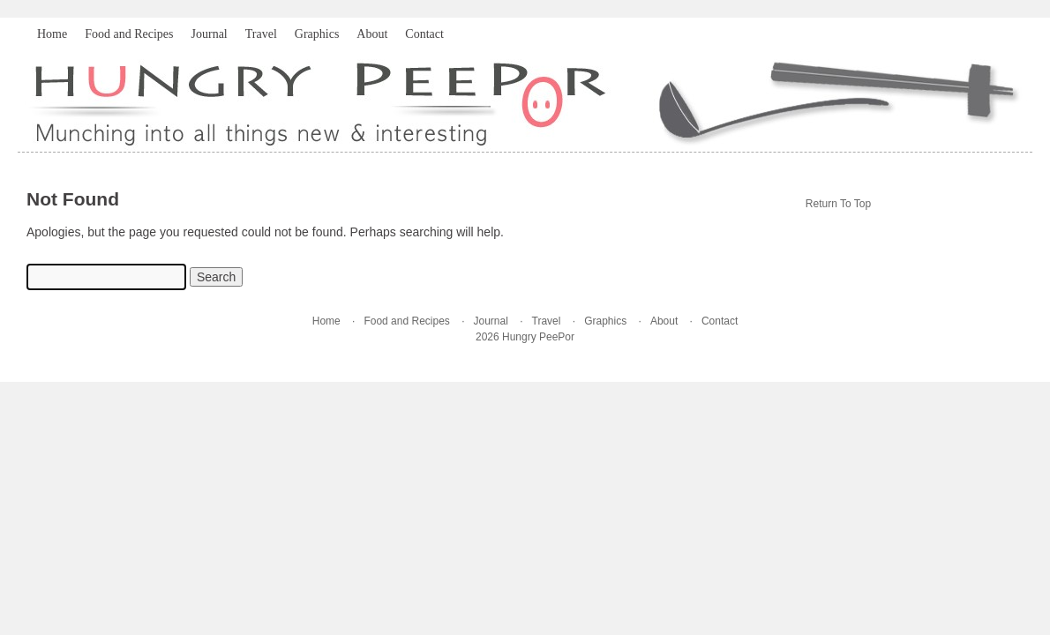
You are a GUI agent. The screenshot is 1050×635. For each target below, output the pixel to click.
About (371, 34)
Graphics (317, 34)
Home (52, 34)
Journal (209, 34)
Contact (424, 34)
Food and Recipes (129, 34)
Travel (261, 34)
